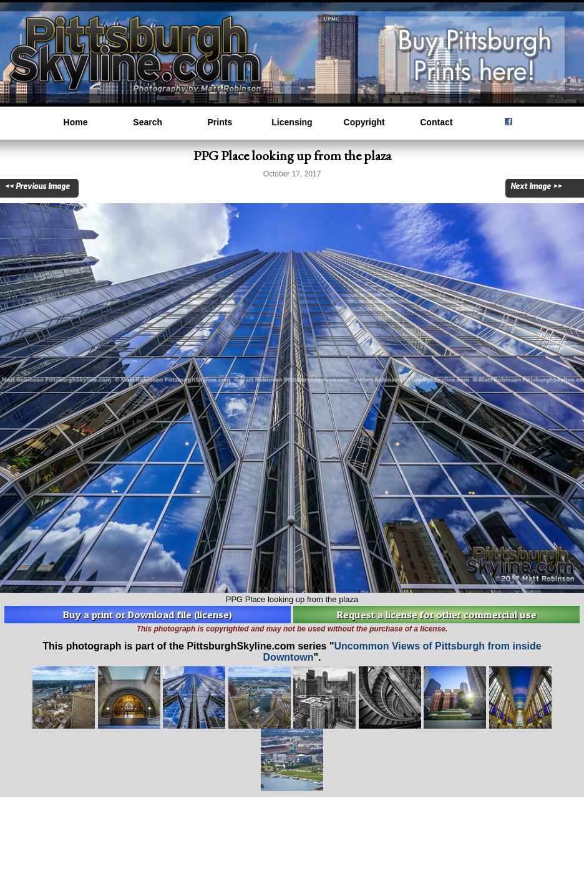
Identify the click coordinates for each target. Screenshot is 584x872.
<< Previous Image (37, 186)
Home (76, 122)
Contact (436, 122)
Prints (220, 122)
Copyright (364, 122)
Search (147, 122)
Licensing (291, 122)
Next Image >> (536, 186)
